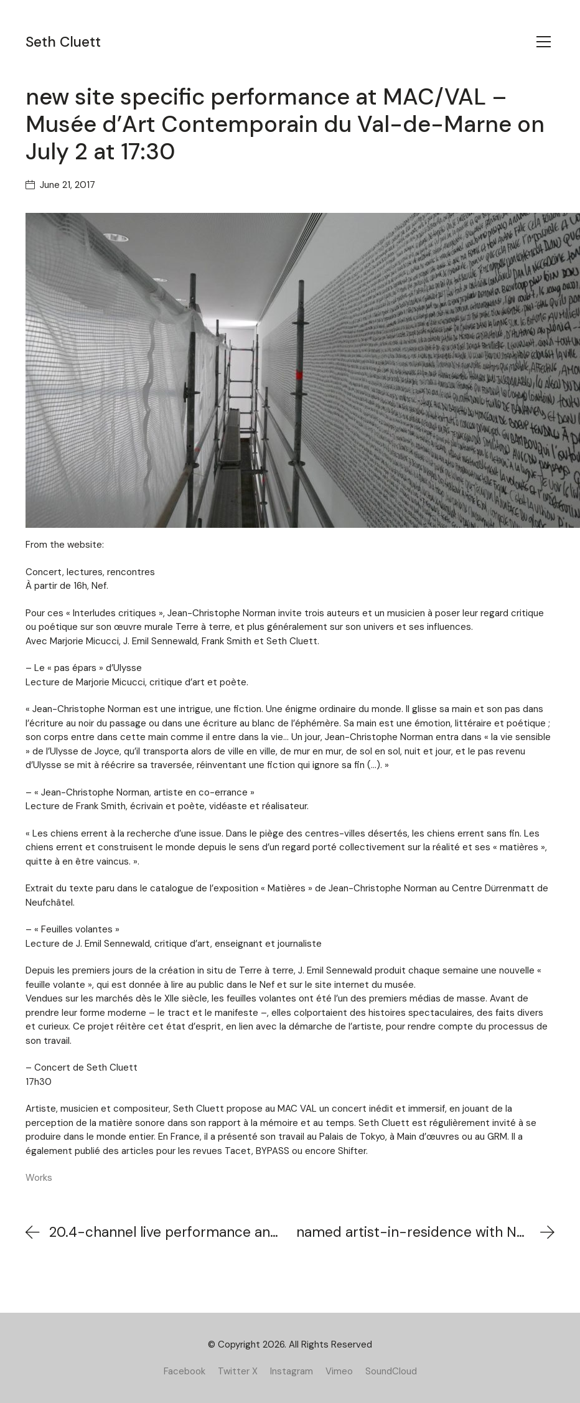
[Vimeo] (339, 1371)
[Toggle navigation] (543, 41)
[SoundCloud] (391, 1371)
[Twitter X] (238, 1371)
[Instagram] (291, 1371)
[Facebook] (184, 1371)
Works (39, 1177)
